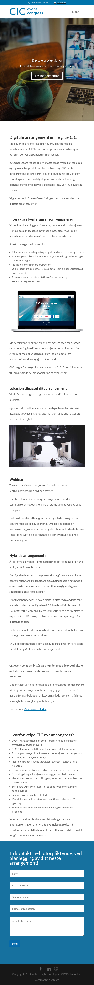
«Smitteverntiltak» (35, 709)
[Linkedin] (48, 969)
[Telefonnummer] (47, 897)
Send (15, 943)
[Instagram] (56, 969)
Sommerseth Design (47, 979)
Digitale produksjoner (47, 64)
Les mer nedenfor (47, 79)
